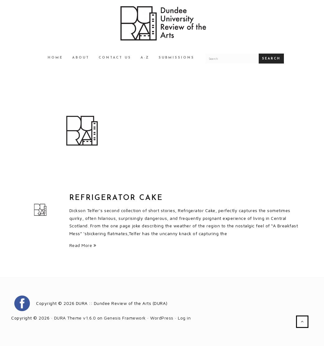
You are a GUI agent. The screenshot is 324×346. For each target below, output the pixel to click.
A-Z (145, 57)
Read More (82, 245)
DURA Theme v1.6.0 (75, 317)
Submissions (176, 57)
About (80, 57)
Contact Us (115, 57)
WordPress (162, 317)
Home (55, 57)
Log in (184, 317)
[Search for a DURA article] (232, 59)
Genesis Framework (125, 317)
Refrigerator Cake (116, 198)
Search (271, 58)
